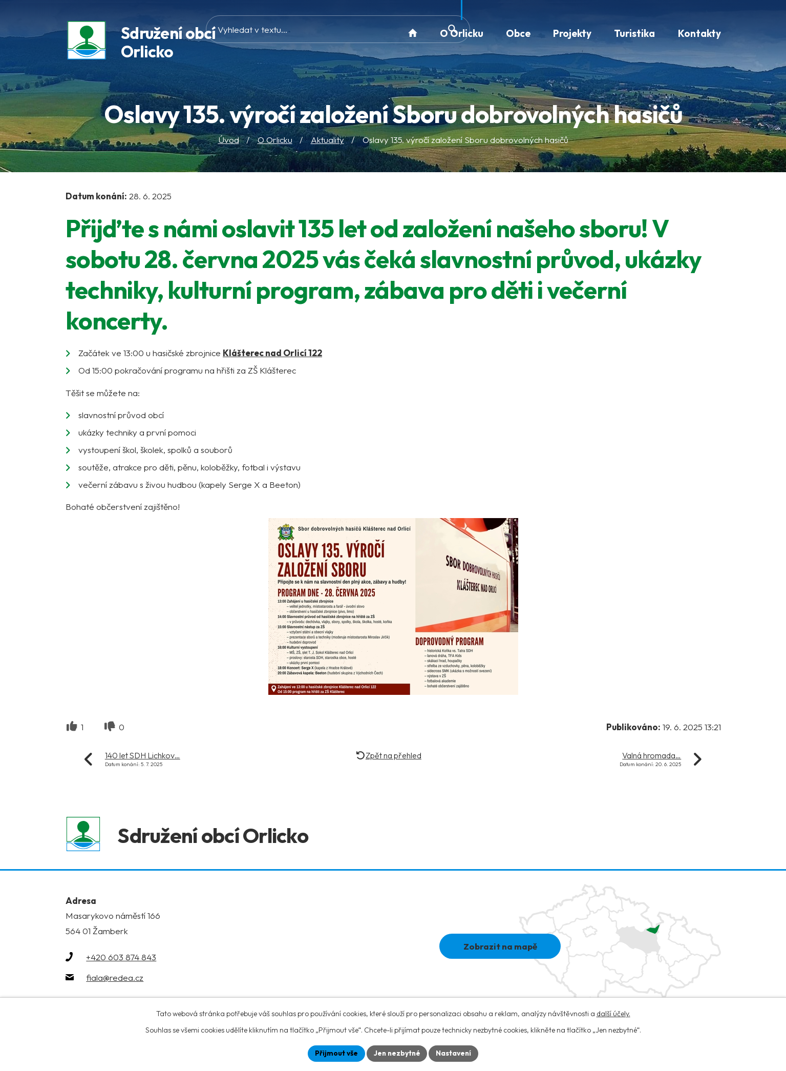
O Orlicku (275, 140)
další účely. (613, 1013)
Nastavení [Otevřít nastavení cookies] (455, 1053)
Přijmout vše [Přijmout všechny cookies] (335, 1053)
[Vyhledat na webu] (318, 33)
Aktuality (327, 140)
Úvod (228, 140)
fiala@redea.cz (114, 980)
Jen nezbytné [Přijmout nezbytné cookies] (397, 1053)
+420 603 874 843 (121, 959)
